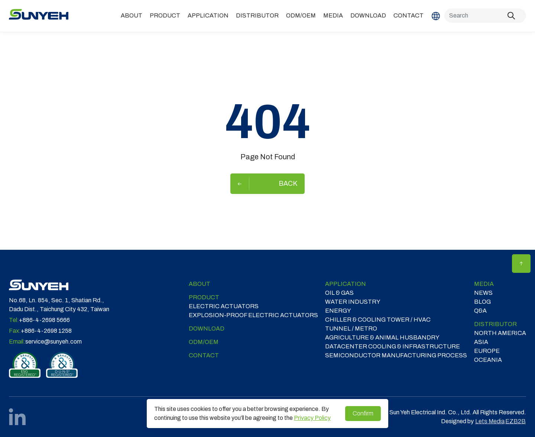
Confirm (363, 413)
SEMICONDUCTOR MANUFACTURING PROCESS (396, 355)
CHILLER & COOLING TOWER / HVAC (378, 319)
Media (333, 15)
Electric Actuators (224, 306)
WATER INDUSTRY (352, 302)
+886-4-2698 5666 (44, 320)
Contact (408, 15)
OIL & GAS (339, 293)
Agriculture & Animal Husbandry (382, 337)
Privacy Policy (312, 418)
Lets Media (490, 421)
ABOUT (131, 15)
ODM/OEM (301, 15)
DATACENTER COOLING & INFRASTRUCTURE (392, 346)
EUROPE (487, 351)
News (483, 293)
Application (208, 15)
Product (165, 15)
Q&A (480, 310)
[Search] (485, 16)
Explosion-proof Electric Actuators (253, 315)
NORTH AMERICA (500, 333)
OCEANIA (488, 360)
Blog (482, 302)
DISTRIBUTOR (257, 15)
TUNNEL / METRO (351, 328)
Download (368, 15)
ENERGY (338, 310)
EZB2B (515, 421)
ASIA (481, 342)
